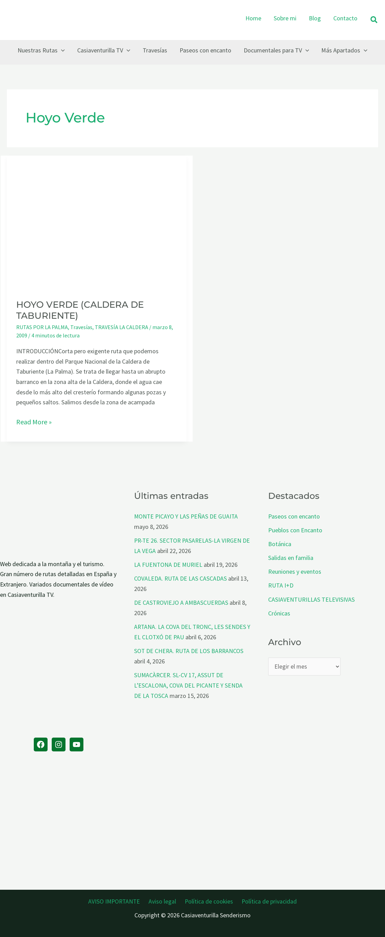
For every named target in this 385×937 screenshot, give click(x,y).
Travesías (81, 327)
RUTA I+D (280, 585)
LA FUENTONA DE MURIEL (168, 564)
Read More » (34, 422)
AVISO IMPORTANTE (117, 901)
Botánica (279, 544)
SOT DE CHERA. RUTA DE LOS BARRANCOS (189, 649)
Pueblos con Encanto (295, 530)
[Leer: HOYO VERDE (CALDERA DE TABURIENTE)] (96, 222)
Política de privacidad (267, 901)
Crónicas (279, 612)
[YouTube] (76, 744)
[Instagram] (58, 744)
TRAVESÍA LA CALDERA (121, 327)
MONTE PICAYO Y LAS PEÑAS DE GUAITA (187, 516)
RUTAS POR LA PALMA (42, 327)
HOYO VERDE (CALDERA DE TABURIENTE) (80, 310)
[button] (374, 20)
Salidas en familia (290, 557)
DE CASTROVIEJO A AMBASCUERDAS (182, 602)
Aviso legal (164, 901)
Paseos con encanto (294, 516)
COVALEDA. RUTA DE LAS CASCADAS (180, 578)
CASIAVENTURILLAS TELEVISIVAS (311, 598)
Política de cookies (208, 901)
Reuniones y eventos (294, 571)
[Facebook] (41, 744)
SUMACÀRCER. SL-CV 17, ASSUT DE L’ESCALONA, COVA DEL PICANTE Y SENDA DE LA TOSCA (189, 684)
